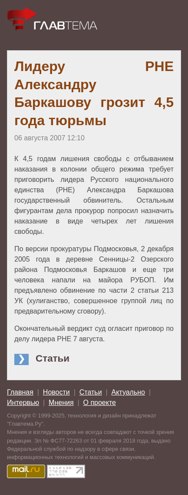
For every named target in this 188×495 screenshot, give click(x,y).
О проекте (99, 402)
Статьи (90, 392)
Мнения (61, 402)
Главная (20, 392)
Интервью (23, 402)
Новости (56, 392)
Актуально (128, 392)
